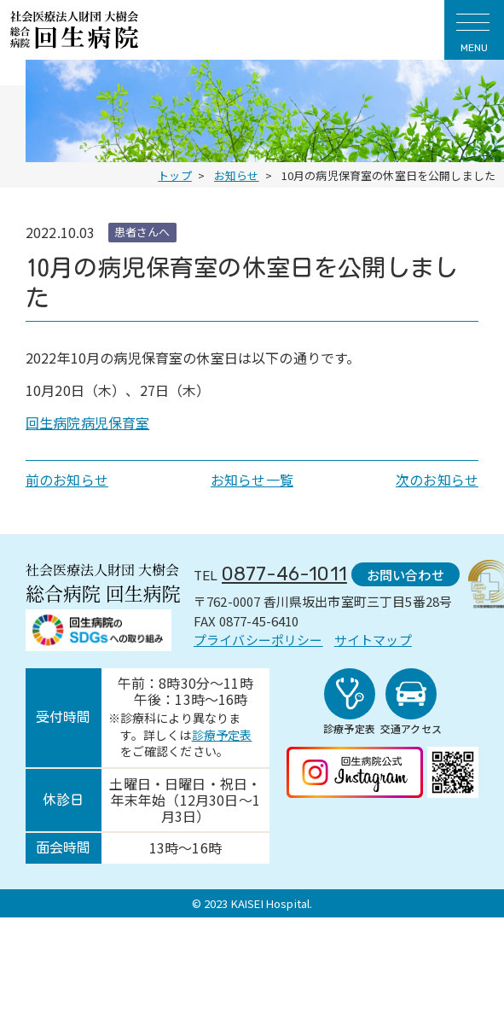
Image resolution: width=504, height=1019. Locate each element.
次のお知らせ (437, 479)
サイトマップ (373, 640)
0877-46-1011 (284, 573)
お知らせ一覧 (252, 479)
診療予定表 (222, 738)
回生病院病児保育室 (87, 422)
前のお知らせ (67, 479)
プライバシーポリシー (258, 640)
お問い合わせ (401, 573)
